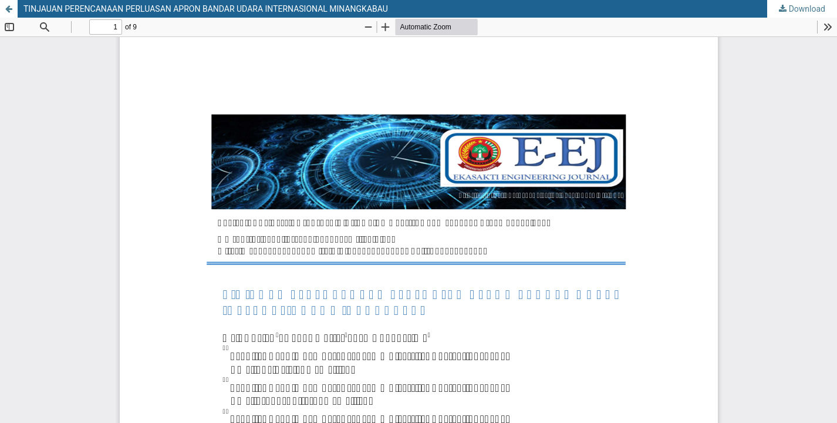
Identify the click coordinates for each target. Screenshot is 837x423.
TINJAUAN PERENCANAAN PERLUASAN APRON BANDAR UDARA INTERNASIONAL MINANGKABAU (205, 9)
